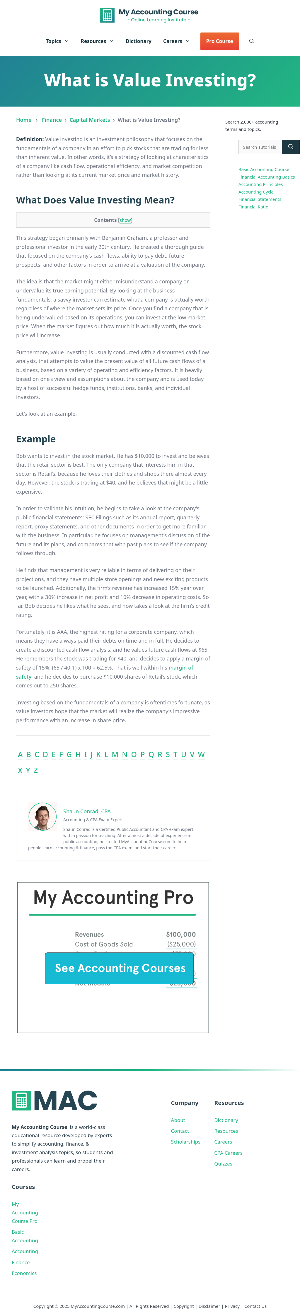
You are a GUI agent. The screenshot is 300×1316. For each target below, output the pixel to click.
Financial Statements (259, 199)
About (178, 1120)
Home (24, 119)
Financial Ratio (253, 207)
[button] (251, 41)
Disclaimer (209, 1306)
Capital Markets (89, 119)
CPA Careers (228, 1152)
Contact (180, 1130)
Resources (100, 41)
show (125, 220)
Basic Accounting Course (263, 169)
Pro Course (219, 41)
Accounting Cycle (256, 192)
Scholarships (186, 1141)
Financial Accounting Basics (266, 177)
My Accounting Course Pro (25, 1212)
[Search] (291, 147)
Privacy (232, 1306)
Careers (179, 41)
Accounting (25, 1251)
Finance (52, 119)
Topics (60, 41)
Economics (24, 1273)
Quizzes (223, 1163)
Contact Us (255, 1306)
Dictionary (138, 41)
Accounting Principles (260, 184)
